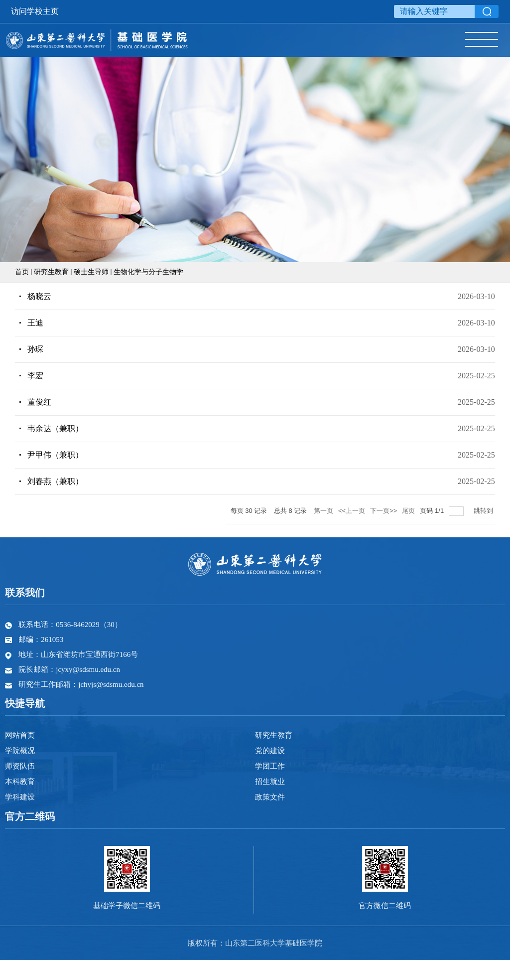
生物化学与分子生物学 (148, 272)
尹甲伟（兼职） (55, 455)
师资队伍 (20, 766)
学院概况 (20, 751)
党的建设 (270, 751)
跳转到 (484, 510)
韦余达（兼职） (55, 428)
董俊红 (39, 402)
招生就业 (270, 782)
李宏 (35, 375)
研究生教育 (51, 272)
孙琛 (35, 349)
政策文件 (270, 797)
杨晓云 (39, 296)
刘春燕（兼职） (55, 481)
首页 (22, 272)
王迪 (35, 323)
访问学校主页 (35, 11)
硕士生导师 (91, 272)
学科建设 (20, 797)
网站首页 (20, 735)
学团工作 (270, 766)
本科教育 (20, 782)
